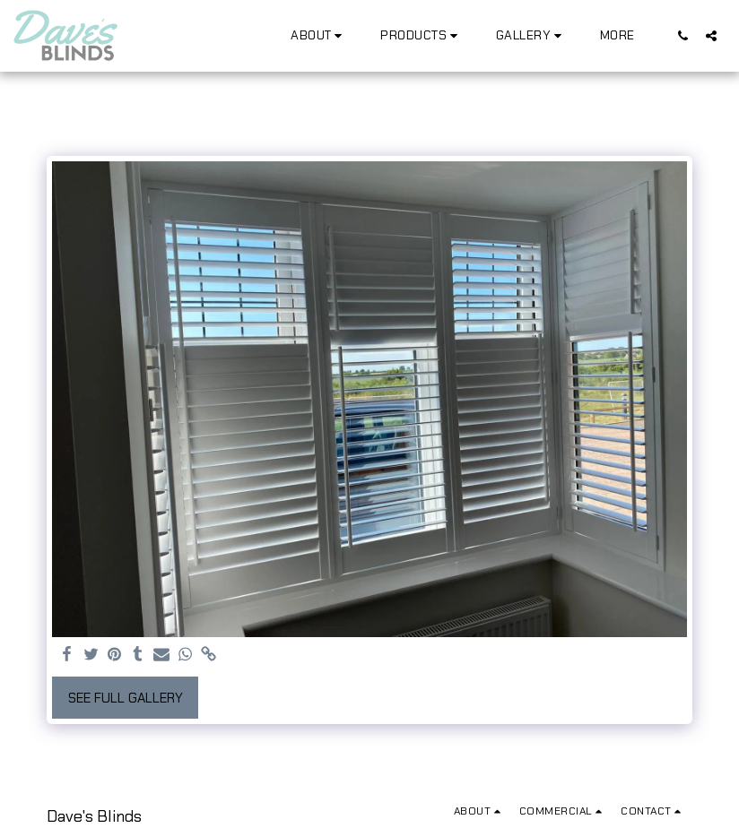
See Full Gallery (125, 698)
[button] (318, 35)
